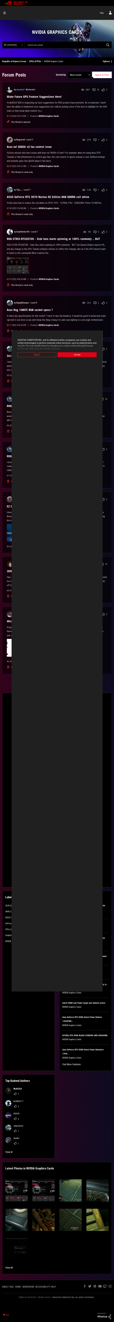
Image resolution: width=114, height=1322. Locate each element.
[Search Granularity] (13, 44)
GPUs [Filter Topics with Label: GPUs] (7, 929)
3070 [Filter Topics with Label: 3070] (7, 905)
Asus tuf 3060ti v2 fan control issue (29, 147)
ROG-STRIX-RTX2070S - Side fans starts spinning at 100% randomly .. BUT (53, 239)
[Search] (68, 44)
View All (9, 1267)
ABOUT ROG (8, 1286)
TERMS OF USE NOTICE (27, 1297)
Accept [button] (78, 354)
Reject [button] (35, 354)
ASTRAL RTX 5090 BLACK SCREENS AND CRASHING (84, 1035)
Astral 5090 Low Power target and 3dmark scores (83, 1003)
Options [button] (106, 61)
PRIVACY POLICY (44, 1297)
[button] (16, 1190)
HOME (18, 1286)
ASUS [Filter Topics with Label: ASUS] (7, 917)
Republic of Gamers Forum (14, 61)
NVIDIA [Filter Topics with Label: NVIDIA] (8, 941)
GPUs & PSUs (35, 61)
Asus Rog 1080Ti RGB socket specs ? (30, 310)
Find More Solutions (71, 1064)
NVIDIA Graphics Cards (49, 116)
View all (8, 1152)
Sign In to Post (102, 75)
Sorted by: (61, 74)
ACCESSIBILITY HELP (45, 1286)
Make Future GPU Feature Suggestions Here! (34, 96)
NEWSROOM (28, 1286)
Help (102, 13)
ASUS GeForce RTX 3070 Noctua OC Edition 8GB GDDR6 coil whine (48, 197)
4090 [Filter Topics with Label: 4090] (7, 911)
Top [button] (7, 1315)
